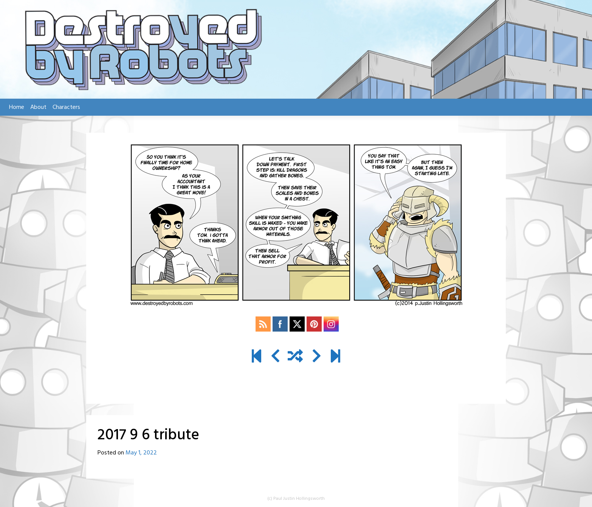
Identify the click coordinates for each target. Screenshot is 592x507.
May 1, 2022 (141, 453)
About (38, 107)
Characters (66, 107)
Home (16, 107)
